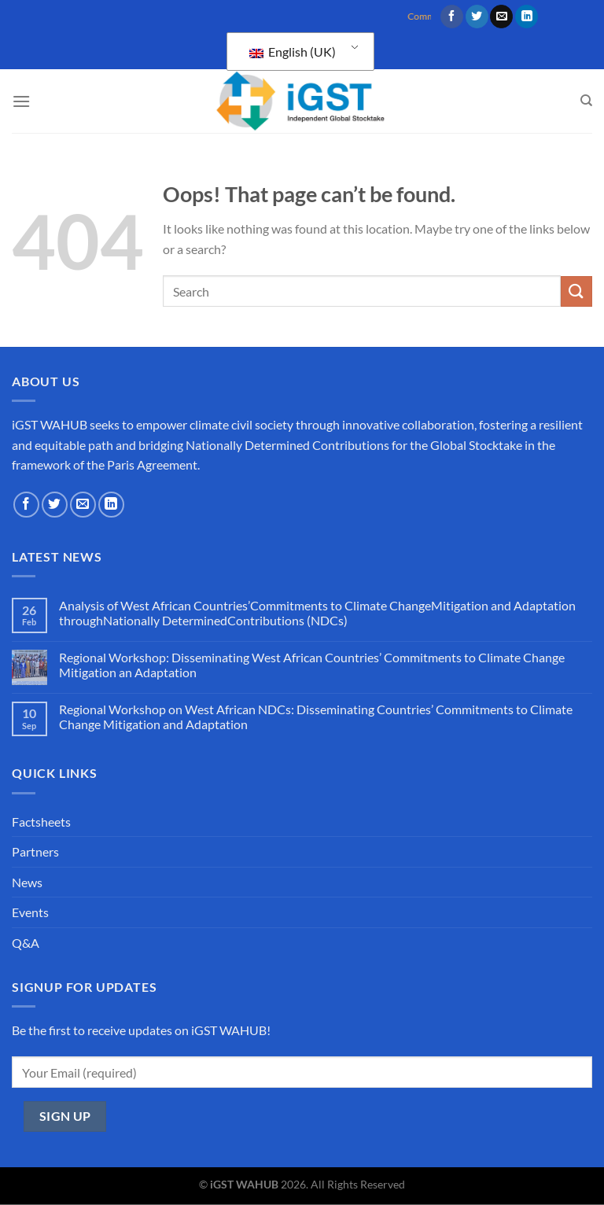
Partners (35, 851)
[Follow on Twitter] (477, 16)
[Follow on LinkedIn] (526, 16)
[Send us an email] (501, 16)
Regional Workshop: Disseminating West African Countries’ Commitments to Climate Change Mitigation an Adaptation (312, 665)
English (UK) (292, 51)
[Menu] (21, 101)
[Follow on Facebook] (451, 16)
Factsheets (41, 821)
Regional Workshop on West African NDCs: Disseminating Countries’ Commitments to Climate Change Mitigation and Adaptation (316, 716)
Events (30, 912)
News (27, 882)
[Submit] (576, 291)
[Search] (586, 101)
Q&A (25, 942)
